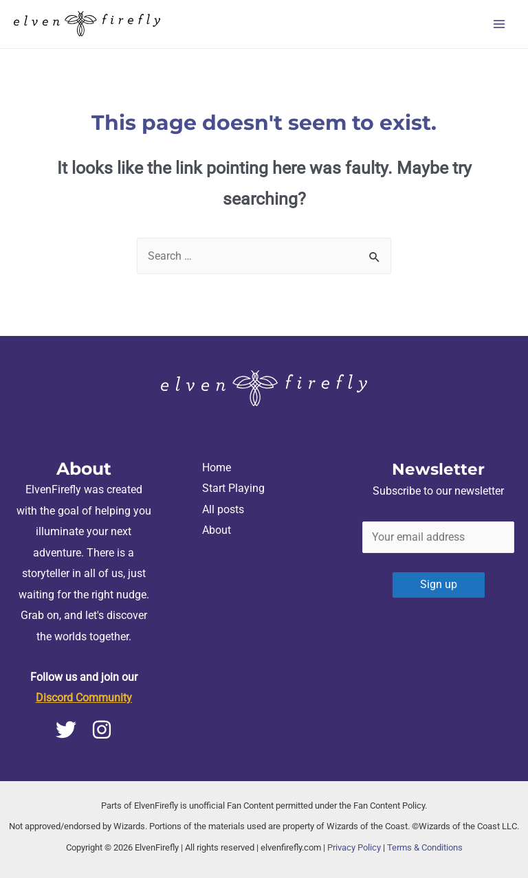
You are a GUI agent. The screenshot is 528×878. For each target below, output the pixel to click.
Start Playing (233, 488)
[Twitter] (66, 729)
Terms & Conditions (425, 847)
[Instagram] (102, 729)
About (216, 530)
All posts (223, 509)
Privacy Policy (354, 847)
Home (216, 467)
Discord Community (84, 697)
